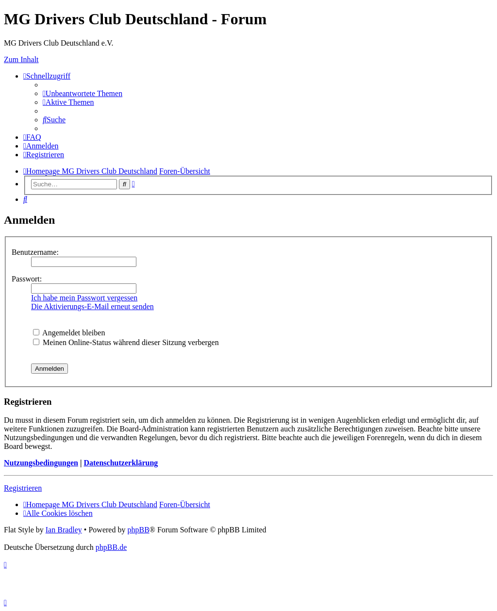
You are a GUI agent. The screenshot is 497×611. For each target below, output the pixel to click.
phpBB (138, 530)
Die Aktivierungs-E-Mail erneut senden (92, 306)
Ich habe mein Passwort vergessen (84, 298)
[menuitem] (82, 93)
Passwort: (27, 279)
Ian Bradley (64, 530)
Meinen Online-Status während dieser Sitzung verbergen (126, 342)
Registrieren (23, 488)
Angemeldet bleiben (69, 333)
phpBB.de (111, 547)
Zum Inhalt (21, 59)
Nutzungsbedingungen (41, 463)
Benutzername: (35, 252)
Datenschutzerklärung (120, 463)
